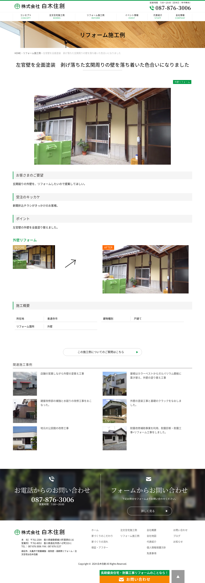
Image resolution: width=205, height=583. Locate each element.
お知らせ (178, 541)
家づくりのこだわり (102, 536)
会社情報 (180, 17)
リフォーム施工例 (95, 17)
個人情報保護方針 (156, 547)
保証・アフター (99, 547)
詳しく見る (148, 510)
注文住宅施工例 (57, 17)
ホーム (95, 530)
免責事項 (151, 553)
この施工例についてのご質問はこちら (101, 352)
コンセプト (26, 17)
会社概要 (151, 530)
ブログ (176, 536)
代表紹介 (157, 17)
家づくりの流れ (99, 541)
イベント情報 (132, 17)
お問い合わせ (180, 530)
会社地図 (151, 536)
